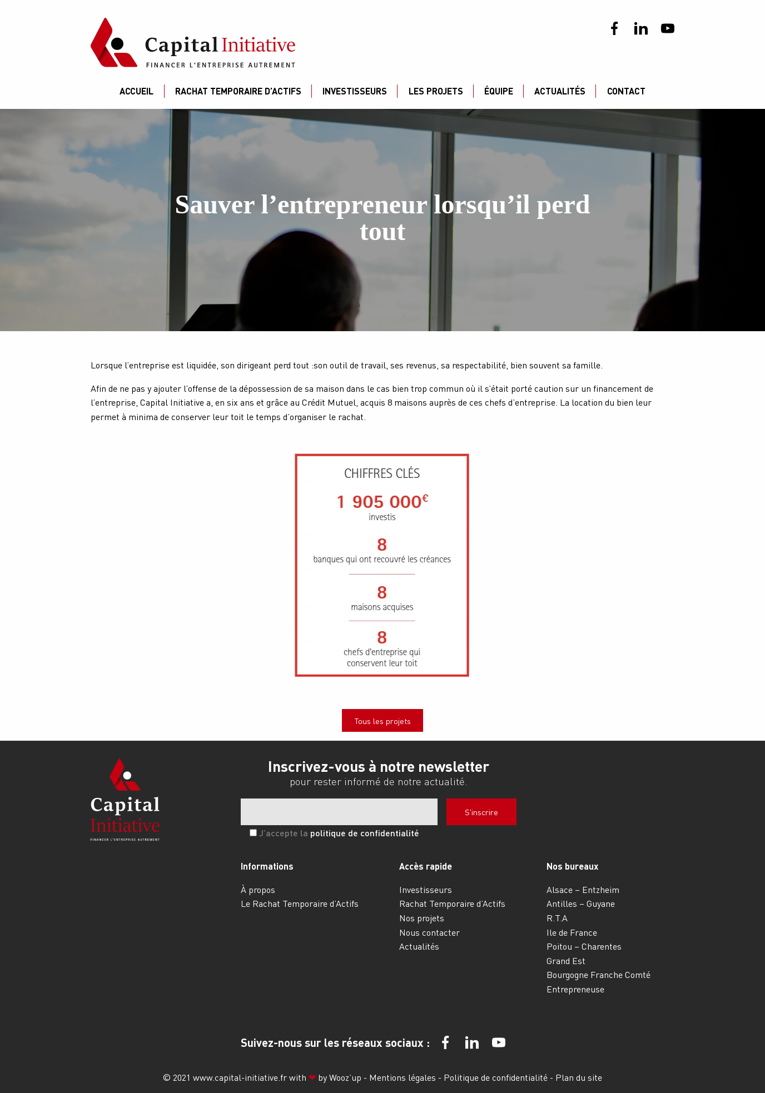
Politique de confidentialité (497, 1077)
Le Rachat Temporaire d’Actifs (300, 903)
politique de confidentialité (364, 833)
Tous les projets (383, 721)
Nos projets (421, 918)
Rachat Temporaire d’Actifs (238, 91)
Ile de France (572, 932)
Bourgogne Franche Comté (598, 974)
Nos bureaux (572, 866)
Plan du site (578, 1077)
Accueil (136, 91)
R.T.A (557, 918)
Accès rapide (425, 866)
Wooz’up (345, 1077)
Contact (626, 91)
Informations (267, 866)
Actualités (559, 91)
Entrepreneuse (575, 989)
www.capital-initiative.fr (240, 1077)
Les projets (436, 91)
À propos (258, 889)
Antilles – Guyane (581, 903)
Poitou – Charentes (584, 946)
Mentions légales (403, 1077)
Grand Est (566, 960)
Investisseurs (354, 91)
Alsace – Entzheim (583, 889)
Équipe (498, 91)
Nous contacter (429, 932)
